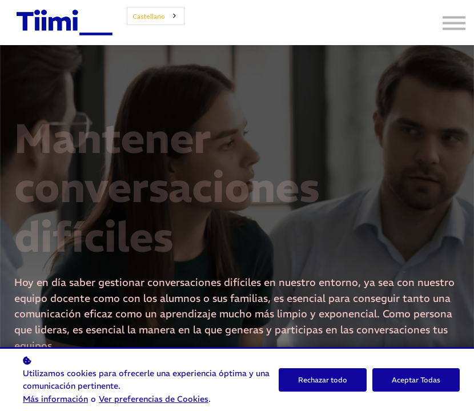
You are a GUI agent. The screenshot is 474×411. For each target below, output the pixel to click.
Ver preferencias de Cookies (153, 399)
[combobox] (155, 16)
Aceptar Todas (416, 380)
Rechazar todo (322, 380)
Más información (55, 399)
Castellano (148, 16)
